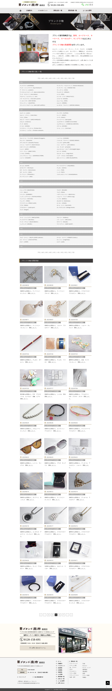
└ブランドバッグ (73, 663)
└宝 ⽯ (70, 669)
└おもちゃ (84, 665)
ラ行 (69, 78)
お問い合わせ (61, 683)
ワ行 (73, 78)
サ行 (46, 78)
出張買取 (60, 670)
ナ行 (54, 78)
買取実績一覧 (72, 10)
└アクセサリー (72, 671)
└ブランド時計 (72, 673)
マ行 (62, 78)
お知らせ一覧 (61, 678)
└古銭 (83, 663)
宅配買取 (60, 672)
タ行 (50, 78)
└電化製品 (84, 671)
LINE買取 (60, 674)
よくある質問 (87, 10)
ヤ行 (65, 78)
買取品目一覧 (58, 10)
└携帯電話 (84, 669)
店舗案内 (29, 10)
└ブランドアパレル (74, 675)
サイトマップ (22, 677)
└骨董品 (84, 677)
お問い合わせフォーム (39, 648)
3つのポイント (43, 10)
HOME (20, 10)
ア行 (39, 78)
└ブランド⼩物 (72, 665)
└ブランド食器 (85, 675)
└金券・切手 (72, 677)
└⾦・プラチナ (72, 667)
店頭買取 (60, 668)
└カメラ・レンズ (86, 667)
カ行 (42, 78)
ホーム (59, 661)
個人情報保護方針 (39, 677)
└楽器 (83, 673)
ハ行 (58, 78)
